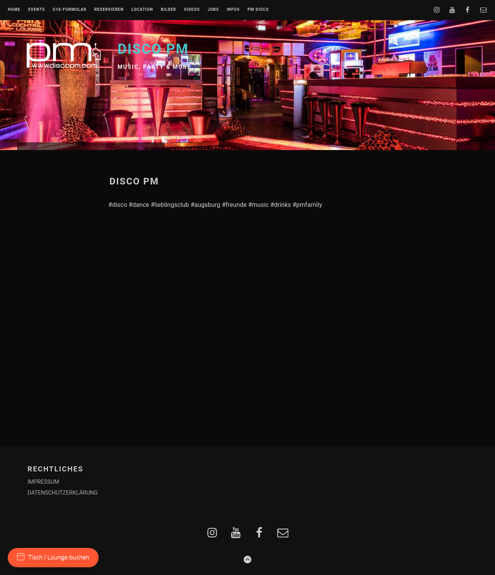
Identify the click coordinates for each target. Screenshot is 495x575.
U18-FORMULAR (69, 10)
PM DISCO (258, 10)
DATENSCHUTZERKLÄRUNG (62, 493)
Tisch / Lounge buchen (53, 557)
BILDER (168, 10)
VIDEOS (192, 10)
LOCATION (142, 10)
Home (14, 10)
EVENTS (36, 10)
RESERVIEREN (109, 10)
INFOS (233, 10)
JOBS (213, 10)
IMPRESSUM (43, 482)
